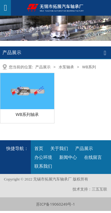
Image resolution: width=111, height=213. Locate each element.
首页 (38, 148)
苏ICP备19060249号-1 (55, 204)
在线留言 (93, 157)
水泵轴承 (66, 67)
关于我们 (59, 148)
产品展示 (43, 67)
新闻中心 (68, 157)
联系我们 (43, 166)
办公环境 (43, 157)
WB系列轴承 (27, 114)
